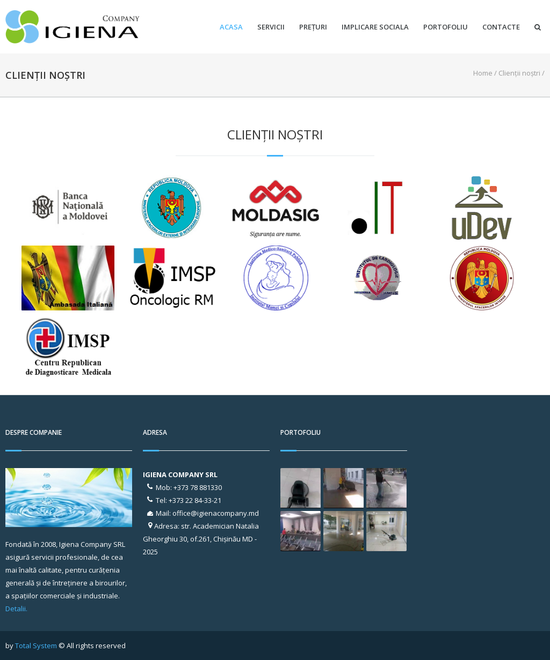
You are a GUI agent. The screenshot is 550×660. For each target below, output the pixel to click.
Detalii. (16, 608)
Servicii (271, 27)
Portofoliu (445, 27)
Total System (36, 645)
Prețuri (313, 27)
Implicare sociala (375, 27)
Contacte (501, 27)
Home (483, 73)
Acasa (231, 27)
